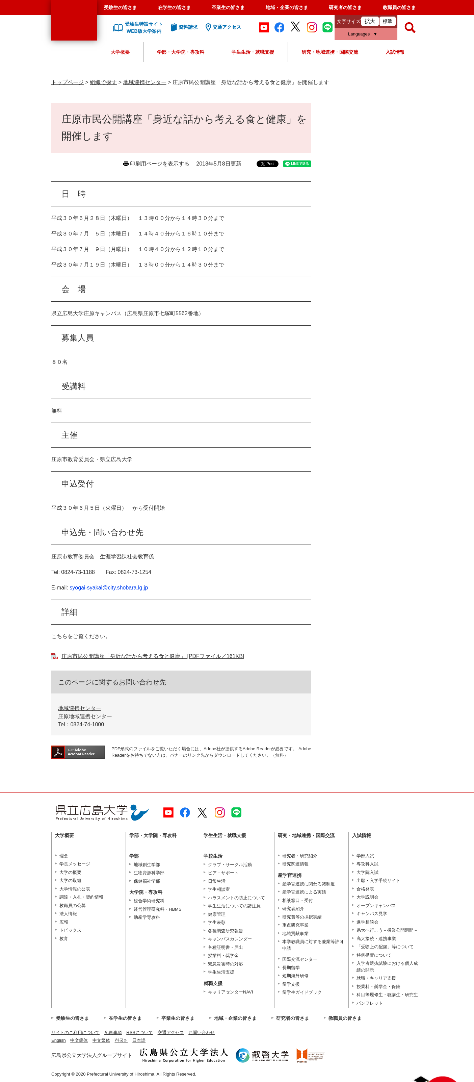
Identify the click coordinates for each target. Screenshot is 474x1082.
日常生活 (217, 881)
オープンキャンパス (376, 905)
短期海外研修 (295, 975)
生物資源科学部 (149, 872)
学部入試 (365, 855)
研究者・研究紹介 (299, 855)
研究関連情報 (295, 863)
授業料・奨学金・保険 (378, 986)
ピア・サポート (223, 872)
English (58, 1040)
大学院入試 (367, 872)
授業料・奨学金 (223, 955)
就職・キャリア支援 (376, 978)
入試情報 (395, 52)
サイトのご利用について (75, 1032)
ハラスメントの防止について (236, 897)
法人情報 (68, 913)
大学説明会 (367, 897)
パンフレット (370, 1003)
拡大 (370, 21)
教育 (63, 938)
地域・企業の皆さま (287, 7)
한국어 (121, 1040)
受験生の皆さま (120, 7)
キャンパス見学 (372, 913)
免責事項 (113, 1032)
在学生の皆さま (174, 7)
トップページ (67, 82)
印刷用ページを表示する (159, 164)
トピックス (70, 930)
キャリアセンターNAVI (230, 992)
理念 (63, 855)
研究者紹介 (293, 908)
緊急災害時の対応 (225, 963)
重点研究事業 (295, 925)
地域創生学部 (147, 864)
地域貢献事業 (295, 933)
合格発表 (365, 888)
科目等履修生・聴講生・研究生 (387, 994)
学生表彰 (217, 922)
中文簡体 (79, 1040)
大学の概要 (70, 872)
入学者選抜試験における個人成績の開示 (387, 967)
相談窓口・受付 (297, 900)
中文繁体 (101, 1040)
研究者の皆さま (345, 7)
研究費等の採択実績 (302, 917)
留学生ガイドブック (302, 992)
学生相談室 (219, 889)
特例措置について (374, 955)
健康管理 (217, 914)
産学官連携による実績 (304, 892)
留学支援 (291, 984)
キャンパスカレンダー (230, 938)
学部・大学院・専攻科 (180, 52)
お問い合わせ (201, 1032)
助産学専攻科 (147, 917)
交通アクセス (171, 1032)
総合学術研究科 (149, 900)
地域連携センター (144, 82)
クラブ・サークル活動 (230, 864)
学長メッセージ (74, 863)
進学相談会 (367, 922)
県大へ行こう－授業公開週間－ (387, 930)
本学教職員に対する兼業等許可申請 (313, 945)
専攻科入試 (367, 863)
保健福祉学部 (147, 881)
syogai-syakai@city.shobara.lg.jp (109, 587)
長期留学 (291, 967)
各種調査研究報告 (225, 930)
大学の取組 (70, 880)
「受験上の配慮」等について (385, 946)
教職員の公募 (72, 905)
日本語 (139, 1040)
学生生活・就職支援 (253, 52)
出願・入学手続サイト (378, 880)
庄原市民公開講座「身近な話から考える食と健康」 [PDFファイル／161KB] (152, 656)
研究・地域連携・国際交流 (329, 52)
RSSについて (139, 1032)
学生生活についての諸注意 (234, 905)
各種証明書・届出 (225, 947)
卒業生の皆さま (228, 7)
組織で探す (103, 82)
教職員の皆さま (399, 7)
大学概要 (120, 52)
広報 (63, 922)
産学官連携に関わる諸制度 (308, 883)
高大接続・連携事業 (376, 938)
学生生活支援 (221, 972)
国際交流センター (299, 959)
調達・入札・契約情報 (81, 897)
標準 (387, 21)
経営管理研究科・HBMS (158, 909)
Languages (359, 33)
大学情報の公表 (74, 888)
